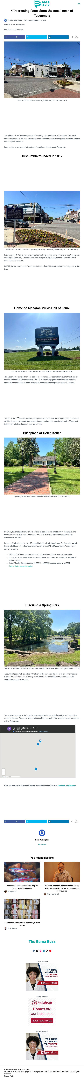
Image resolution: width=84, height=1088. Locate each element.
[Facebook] (34, 951)
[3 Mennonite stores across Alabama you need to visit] (22, 909)
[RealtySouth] (42, 1012)
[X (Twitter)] (37, 951)
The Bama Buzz (42, 941)
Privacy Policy (9, 1076)
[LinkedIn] (44, 951)
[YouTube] (50, 951)
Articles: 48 (42, 844)
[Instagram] (40, 951)
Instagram (71, 785)
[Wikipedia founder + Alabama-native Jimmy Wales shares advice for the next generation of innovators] (62, 872)
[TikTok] (47, 951)
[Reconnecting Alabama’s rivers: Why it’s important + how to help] (22, 872)
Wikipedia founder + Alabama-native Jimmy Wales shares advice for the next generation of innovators (62, 888)
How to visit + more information (21, 566)
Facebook (61, 785)
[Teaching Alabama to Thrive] (42, 977)
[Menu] (79, 4)
